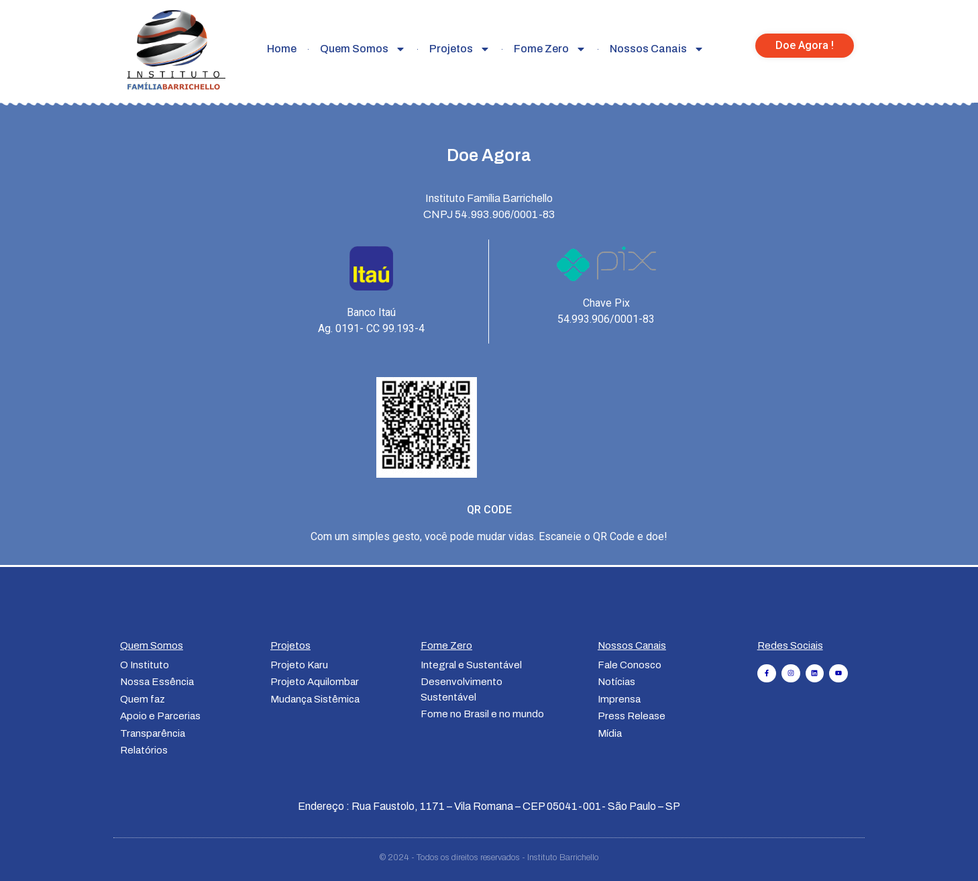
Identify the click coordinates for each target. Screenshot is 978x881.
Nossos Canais (657, 49)
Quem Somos (363, 49)
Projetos (459, 49)
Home (281, 48)
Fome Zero (550, 49)
